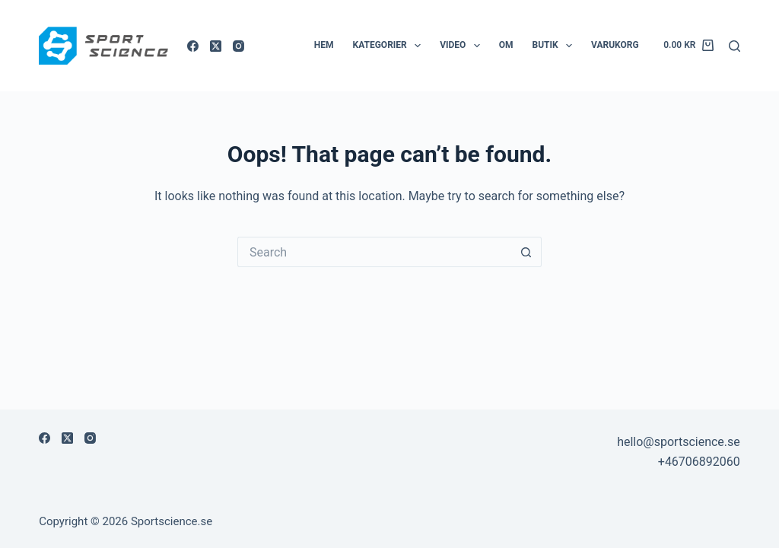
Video (463, 46)
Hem (324, 45)
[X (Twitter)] (215, 46)
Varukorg (615, 45)
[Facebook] (193, 46)
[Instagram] (238, 46)
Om (506, 45)
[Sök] (734, 46)
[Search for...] (374, 252)
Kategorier (390, 46)
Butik (556, 46)
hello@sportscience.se (678, 442)
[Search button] (526, 252)
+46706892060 (699, 461)
